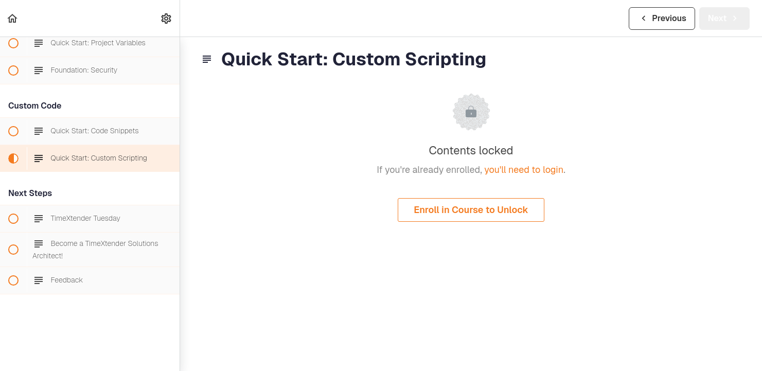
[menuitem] (167, 18)
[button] (13, 18)
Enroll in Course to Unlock (471, 210)
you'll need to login (523, 169)
